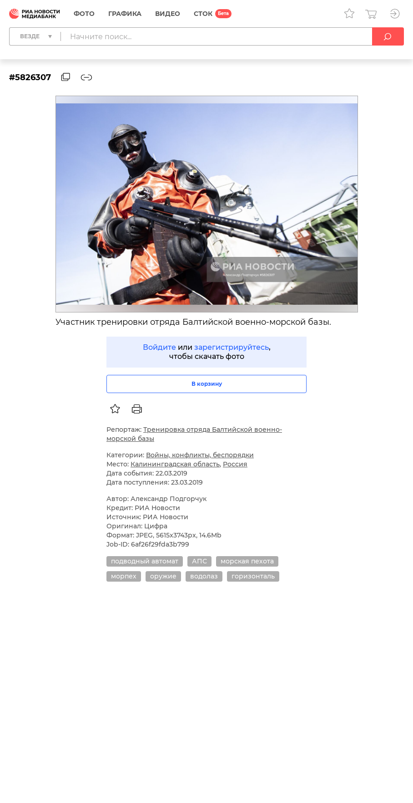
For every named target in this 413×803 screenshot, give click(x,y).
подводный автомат (144, 561)
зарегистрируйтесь (231, 347)
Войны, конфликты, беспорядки (200, 455)
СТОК (203, 14)
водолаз (204, 576)
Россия (235, 464)
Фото (84, 14)
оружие (163, 576)
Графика (124, 14)
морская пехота (247, 561)
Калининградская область (175, 464)
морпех (123, 576)
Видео (167, 14)
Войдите (159, 347)
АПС (199, 561)
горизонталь (253, 576)
